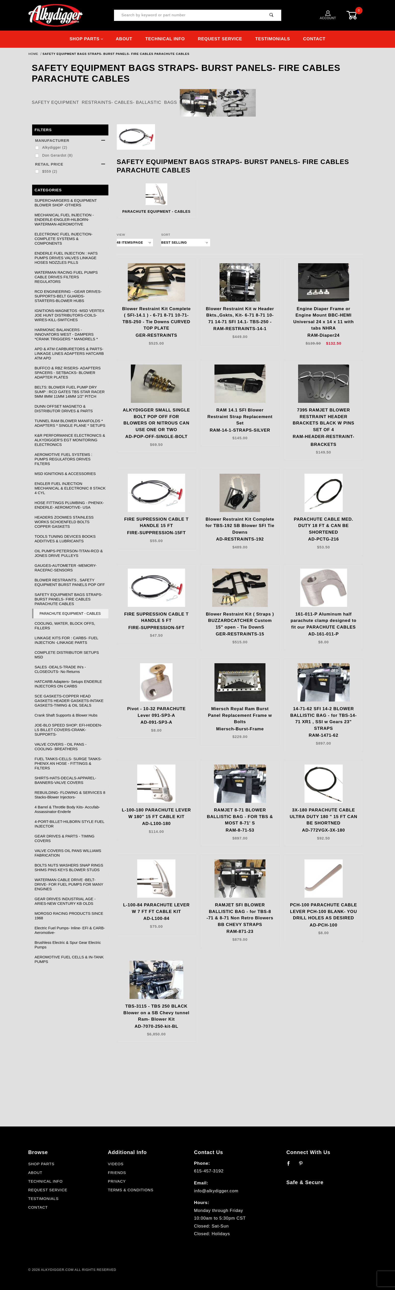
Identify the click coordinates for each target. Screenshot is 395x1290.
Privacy (117, 1181)
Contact (314, 38)
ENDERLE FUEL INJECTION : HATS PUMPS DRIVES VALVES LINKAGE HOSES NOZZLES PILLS (66, 258)
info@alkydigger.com (216, 1190)
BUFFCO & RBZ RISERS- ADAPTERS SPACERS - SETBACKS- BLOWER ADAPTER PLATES (68, 372)
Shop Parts (87, 38)
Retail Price (70, 164)
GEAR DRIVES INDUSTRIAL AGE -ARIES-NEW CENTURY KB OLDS (65, 901)
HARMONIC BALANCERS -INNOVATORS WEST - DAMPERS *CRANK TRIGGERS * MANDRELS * (66, 334)
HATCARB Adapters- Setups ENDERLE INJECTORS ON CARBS (68, 683)
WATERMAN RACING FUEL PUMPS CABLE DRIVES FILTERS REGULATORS (66, 277)
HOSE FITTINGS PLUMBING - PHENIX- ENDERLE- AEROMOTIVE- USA (69, 504)
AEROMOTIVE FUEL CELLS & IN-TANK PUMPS (69, 959)
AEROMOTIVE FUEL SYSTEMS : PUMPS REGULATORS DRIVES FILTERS (63, 459)
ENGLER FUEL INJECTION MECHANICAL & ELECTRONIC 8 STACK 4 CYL (70, 488)
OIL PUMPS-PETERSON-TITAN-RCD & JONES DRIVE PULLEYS (69, 553)
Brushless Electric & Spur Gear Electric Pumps (68, 944)
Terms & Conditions (131, 1190)
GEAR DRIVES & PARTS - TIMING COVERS (65, 838)
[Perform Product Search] (271, 15)
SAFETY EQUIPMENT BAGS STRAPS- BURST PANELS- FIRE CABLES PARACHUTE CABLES (69, 599)
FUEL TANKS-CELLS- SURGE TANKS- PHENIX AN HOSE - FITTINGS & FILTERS (68, 763)
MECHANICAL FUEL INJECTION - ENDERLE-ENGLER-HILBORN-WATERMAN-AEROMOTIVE (64, 219)
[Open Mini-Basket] (356, 15)
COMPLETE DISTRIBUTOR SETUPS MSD (67, 654)
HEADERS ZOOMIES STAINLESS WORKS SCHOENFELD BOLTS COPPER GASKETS (64, 522)
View (121, 234)
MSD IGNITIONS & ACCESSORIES (65, 473)
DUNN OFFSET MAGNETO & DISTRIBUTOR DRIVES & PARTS (64, 408)
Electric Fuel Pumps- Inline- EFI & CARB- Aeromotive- (70, 930)
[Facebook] (290, 1165)
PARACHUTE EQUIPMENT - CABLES (70, 613)
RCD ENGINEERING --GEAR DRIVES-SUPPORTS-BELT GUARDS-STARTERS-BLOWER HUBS (68, 296)
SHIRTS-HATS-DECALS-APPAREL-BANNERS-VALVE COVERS (65, 780)
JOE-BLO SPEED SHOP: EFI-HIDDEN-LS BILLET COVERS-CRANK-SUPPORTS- (68, 729)
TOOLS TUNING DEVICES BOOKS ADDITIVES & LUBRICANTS (65, 538)
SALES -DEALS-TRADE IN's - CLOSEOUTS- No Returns (60, 669)
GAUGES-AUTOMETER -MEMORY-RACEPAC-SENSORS (66, 567)
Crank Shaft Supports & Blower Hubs (66, 715)
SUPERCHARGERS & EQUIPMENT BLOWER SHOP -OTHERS (66, 202)
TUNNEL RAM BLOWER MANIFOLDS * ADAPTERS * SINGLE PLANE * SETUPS (70, 423)
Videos (115, 1164)
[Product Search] (188, 15)
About (124, 38)
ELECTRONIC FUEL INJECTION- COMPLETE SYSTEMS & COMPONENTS (64, 238)
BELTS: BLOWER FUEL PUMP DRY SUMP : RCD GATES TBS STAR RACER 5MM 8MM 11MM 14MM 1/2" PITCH (70, 391)
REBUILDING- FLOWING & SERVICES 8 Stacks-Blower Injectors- (70, 794)
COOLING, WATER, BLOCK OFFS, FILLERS (65, 625)
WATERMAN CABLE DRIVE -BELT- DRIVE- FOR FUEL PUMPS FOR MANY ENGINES (69, 884)
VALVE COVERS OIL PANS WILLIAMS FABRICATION (68, 852)
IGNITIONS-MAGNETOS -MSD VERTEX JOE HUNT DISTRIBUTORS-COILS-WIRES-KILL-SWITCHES (70, 315)
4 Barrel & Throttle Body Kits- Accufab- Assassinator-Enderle (67, 809)
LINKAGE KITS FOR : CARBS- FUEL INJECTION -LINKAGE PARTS (66, 640)
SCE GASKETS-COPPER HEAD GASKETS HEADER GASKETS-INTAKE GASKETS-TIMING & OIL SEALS (69, 700)
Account (328, 15)
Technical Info (165, 38)
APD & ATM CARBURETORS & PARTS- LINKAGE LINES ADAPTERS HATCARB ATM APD (69, 353)
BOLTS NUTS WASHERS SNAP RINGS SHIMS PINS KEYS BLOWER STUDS (69, 867)
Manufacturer (70, 141)
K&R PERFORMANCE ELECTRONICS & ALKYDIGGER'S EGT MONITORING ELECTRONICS (70, 440)
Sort (165, 234)
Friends (117, 1173)
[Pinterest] (303, 1165)
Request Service (220, 38)
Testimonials (272, 38)
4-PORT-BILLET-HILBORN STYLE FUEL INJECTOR (70, 823)
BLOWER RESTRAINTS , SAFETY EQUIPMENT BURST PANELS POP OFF (70, 582)
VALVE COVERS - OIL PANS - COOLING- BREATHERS (61, 746)
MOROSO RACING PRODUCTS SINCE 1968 (69, 915)
